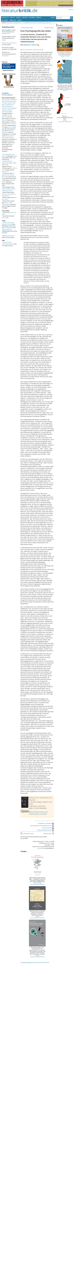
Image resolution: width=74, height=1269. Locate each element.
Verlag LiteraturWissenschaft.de (37, 917)
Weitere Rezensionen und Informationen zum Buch (38, 813)
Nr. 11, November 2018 (25, 22)
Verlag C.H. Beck (64, 56)
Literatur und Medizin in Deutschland (9, 195)
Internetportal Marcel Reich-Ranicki (8, 136)
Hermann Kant (6, 108)
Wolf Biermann (10, 105)
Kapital (4, 40)
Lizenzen (39, 848)
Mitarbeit (5, 20)
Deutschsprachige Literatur (42, 22)
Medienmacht (6, 33)
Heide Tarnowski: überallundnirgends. (7, 162)
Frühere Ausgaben (12, 22)
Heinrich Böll (5, 101)
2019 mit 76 (5, 171)
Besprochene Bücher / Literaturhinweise (31, 49)
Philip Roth (14, 99)
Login (19, 20)
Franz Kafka (5, 218)
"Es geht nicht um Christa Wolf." (8, 175)
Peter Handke (12, 127)
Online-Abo (5, 56)
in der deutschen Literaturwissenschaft (8, 243)
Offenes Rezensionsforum (9, 43)
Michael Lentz (34, 798)
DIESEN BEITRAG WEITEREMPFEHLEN (42, 826)
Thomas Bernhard (7, 116)
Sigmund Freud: (9, 231)
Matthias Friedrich (30, 45)
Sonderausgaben (7, 95)
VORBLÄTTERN (49, 28)
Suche (53, 18)
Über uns (13, 20)
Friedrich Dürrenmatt (7, 110)
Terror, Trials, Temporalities (7, 203)
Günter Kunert (6, 99)
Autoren (32, 17)
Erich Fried (5, 120)
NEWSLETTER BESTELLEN (45, 830)
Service (38, 17)
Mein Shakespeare (7, 106)
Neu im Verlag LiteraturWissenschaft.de (37, 883)
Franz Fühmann (11, 124)
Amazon (65, 90)
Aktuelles (5, 17)
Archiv (12, 17)
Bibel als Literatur (9, 236)
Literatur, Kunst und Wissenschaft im (8, 224)
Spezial (18, 17)
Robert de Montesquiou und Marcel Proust (9, 189)
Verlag (71, 9)
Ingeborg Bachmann (7, 131)
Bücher (25, 17)
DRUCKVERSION (48, 828)
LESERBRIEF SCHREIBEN (46, 823)
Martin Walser (8, 103)
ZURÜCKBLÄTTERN (26, 28)
